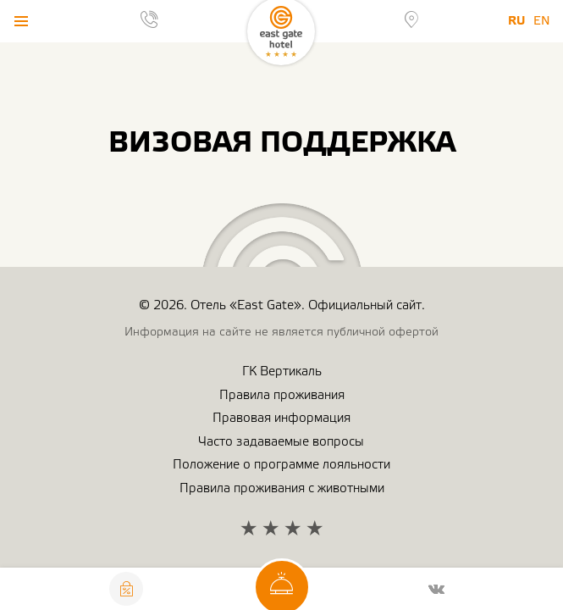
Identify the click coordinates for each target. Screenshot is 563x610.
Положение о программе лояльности (281, 465)
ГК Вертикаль (282, 371)
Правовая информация (281, 418)
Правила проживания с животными (281, 488)
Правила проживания (282, 395)
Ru (516, 21)
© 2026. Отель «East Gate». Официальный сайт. (282, 305)
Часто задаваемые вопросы (281, 442)
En (541, 21)
